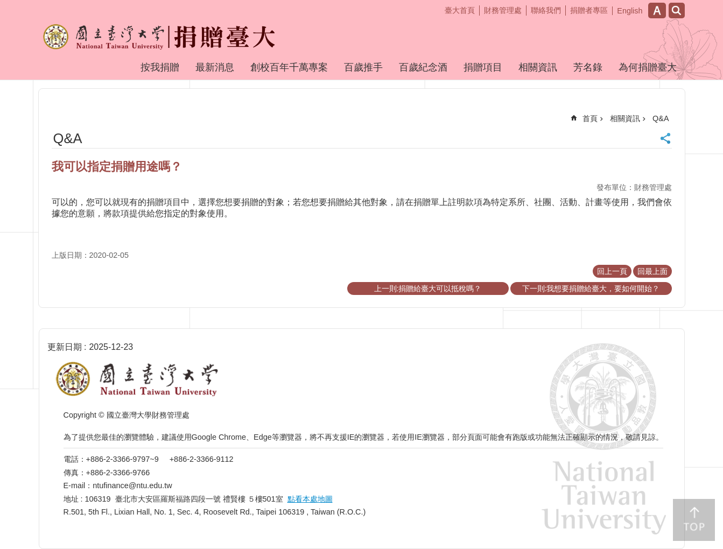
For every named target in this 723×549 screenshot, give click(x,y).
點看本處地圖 (310, 499)
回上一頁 (612, 271)
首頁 (590, 118)
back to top (694, 520)
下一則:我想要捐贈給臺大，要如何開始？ (591, 288)
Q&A (660, 118)
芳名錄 (587, 67)
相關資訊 (537, 67)
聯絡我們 (546, 10)
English (629, 10)
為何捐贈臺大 (648, 67)
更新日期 (64, 346)
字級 (657, 10)
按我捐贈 (160, 67)
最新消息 (214, 67)
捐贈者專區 (589, 10)
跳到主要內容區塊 (5, 5)
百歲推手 (363, 67)
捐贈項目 (483, 67)
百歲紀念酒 (423, 67)
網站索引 (677, 10)
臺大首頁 (460, 10)
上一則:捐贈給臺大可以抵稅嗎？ (428, 288)
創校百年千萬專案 (289, 67)
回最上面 (652, 271)
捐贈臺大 (113, 44)
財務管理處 (503, 10)
